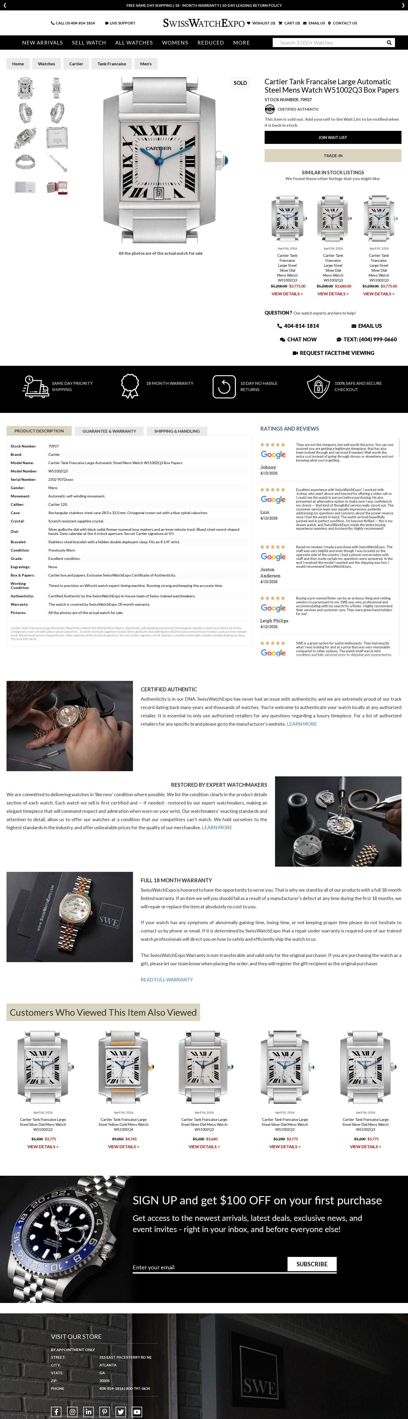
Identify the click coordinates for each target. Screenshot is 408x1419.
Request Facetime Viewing (333, 353)
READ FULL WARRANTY (167, 979)
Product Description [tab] (39, 430)
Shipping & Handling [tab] (177, 431)
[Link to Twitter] (121, 1412)
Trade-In (333, 155)
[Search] (334, 42)
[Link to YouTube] (137, 1412)
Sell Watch (89, 43)
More (241, 43)
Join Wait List (332, 137)
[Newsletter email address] (235, 1269)
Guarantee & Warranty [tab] (109, 431)
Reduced (210, 43)
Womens (175, 43)
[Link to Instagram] (72, 1412)
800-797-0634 (138, 1388)
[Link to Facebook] (56, 1412)
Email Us (367, 326)
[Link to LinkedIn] (88, 1412)
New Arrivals (42, 43)
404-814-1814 (83, 23)
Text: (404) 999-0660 (367, 339)
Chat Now (298, 339)
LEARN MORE (302, 724)
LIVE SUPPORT (120, 23)
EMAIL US (314, 23)
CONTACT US (342, 23)
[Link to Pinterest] (104, 1412)
